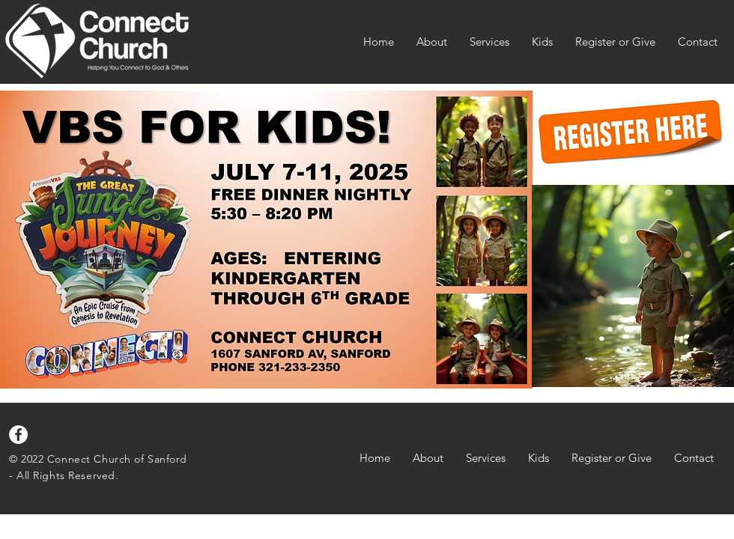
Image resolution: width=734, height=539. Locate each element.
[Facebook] (18, 434)
